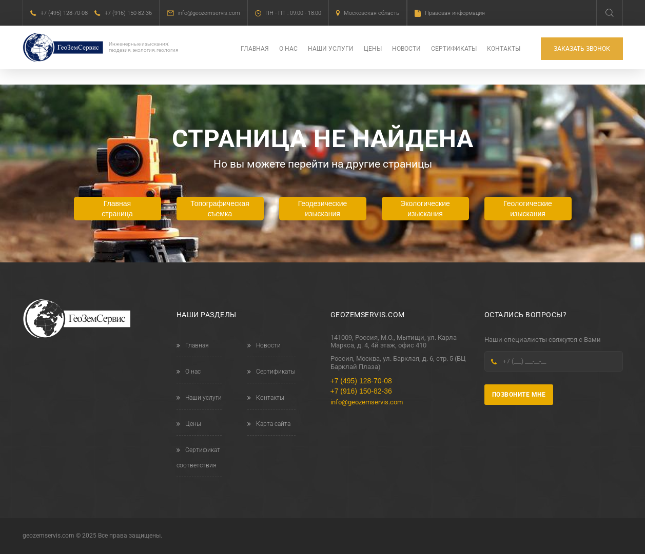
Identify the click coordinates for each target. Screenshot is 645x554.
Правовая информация (455, 13)
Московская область (371, 13)
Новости (406, 49)
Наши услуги (331, 49)
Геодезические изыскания (322, 208)
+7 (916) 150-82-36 (128, 13)
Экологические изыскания (425, 208)
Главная (255, 49)
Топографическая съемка (219, 208)
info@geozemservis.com (209, 13)
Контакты (503, 49)
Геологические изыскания (527, 208)
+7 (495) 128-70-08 (64, 13)
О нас (288, 49)
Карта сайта (268, 423)
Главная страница (117, 208)
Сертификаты (454, 49)
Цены (373, 49)
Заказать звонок (582, 49)
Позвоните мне (519, 394)
